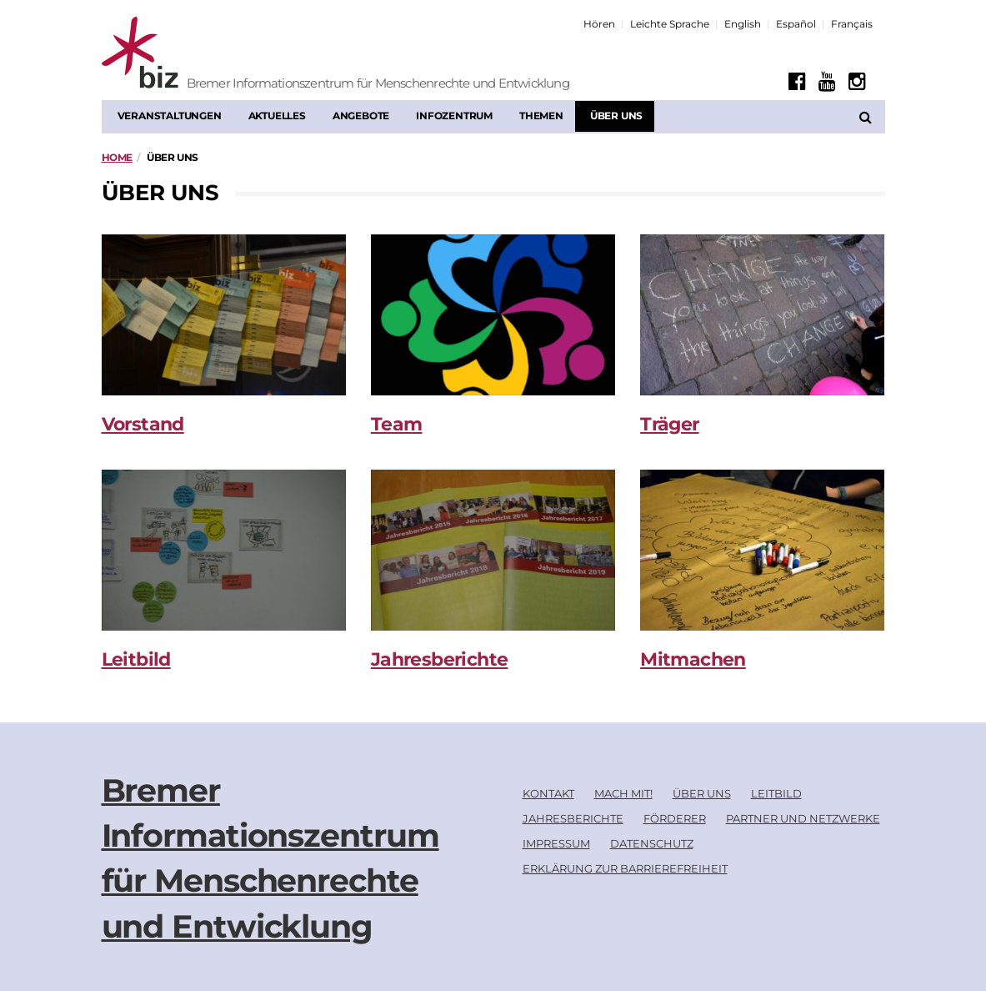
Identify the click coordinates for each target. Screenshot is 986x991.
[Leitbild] (224, 550)
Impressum (556, 843)
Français (852, 24)
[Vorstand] (224, 314)
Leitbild (136, 659)
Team (397, 424)
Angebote (361, 115)
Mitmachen (693, 659)
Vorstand (143, 424)
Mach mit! (623, 793)
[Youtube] (827, 81)
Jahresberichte (439, 659)
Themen (541, 115)
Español (796, 24)
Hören (599, 24)
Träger (669, 424)
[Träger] (762, 314)
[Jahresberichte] (493, 550)
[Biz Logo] (206, 54)
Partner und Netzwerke (803, 818)
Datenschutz (651, 843)
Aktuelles (277, 115)
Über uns (616, 115)
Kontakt (548, 793)
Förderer (674, 818)
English (742, 24)
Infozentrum (454, 115)
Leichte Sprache (669, 24)
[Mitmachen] (762, 550)
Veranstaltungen (170, 115)
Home (117, 157)
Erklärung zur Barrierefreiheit (625, 868)
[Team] (493, 314)
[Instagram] (857, 81)
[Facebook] (797, 81)
